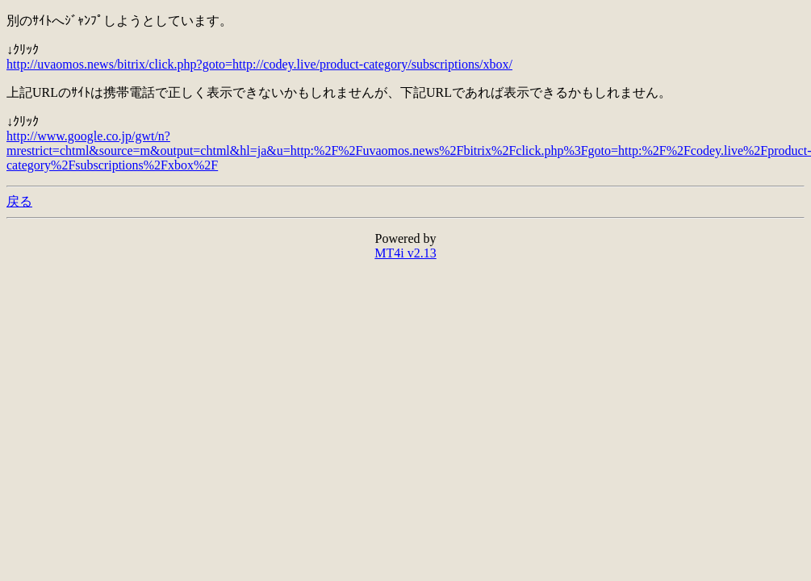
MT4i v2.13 (405, 253)
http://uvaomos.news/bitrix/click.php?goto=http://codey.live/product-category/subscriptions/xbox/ (259, 64)
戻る (19, 201)
